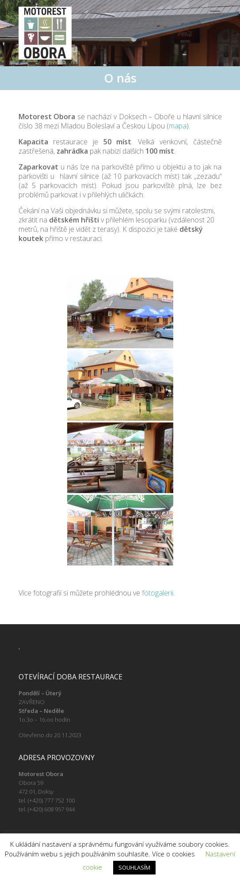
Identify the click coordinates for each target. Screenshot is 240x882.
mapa (178, 126)
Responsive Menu (215, 14)
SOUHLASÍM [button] (134, 867)
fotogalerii (157, 593)
